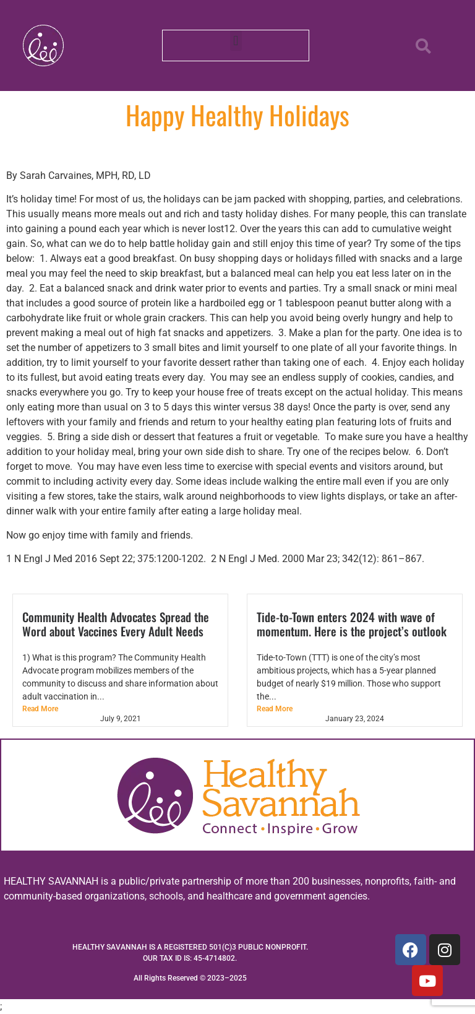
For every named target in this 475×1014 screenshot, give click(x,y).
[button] (236, 40)
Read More (40, 708)
